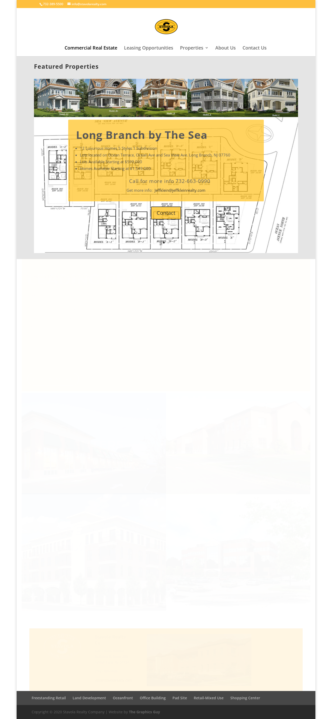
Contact (166, 222)
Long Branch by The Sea (142, 144)
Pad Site (179, 697)
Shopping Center (245, 697)
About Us (225, 48)
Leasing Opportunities (148, 48)
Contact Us (255, 48)
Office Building (153, 697)
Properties (191, 48)
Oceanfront (123, 697)
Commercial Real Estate (91, 48)
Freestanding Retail (49, 697)
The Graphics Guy (144, 711)
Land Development (89, 697)
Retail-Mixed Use (209, 697)
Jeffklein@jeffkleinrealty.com (180, 199)
